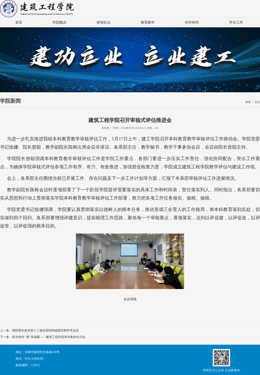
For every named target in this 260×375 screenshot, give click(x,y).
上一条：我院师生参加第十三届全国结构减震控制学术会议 (39, 330)
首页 (18, 22)
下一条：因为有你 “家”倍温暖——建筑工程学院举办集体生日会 (42, 337)
